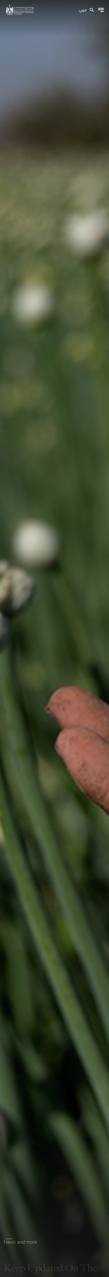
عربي (83, 10)
